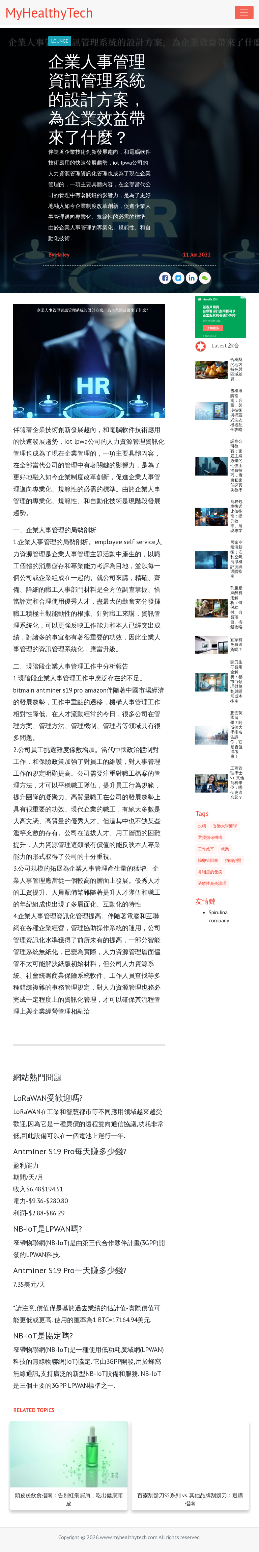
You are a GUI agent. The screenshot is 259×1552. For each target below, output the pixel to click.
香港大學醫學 (225, 825)
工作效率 (206, 848)
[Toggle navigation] (244, 12)
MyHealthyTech (49, 12)
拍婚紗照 (233, 860)
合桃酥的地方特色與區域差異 (236, 369)
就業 (225, 848)
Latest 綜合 (225, 345)
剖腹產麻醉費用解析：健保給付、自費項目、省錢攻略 (236, 607)
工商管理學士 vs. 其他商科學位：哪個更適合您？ (237, 783)
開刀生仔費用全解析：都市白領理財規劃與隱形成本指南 (236, 681)
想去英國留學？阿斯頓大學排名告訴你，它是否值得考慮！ (236, 734)
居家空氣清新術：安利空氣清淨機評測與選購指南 (236, 559)
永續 (202, 825)
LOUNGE (59, 41)
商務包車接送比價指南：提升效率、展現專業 (236, 516)
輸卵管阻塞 (208, 860)
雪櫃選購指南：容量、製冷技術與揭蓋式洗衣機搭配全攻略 (236, 410)
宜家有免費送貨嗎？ (236, 644)
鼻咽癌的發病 (210, 871)
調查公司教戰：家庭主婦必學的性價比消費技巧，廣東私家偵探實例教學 (236, 465)
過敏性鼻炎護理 (212, 883)
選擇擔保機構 (210, 837)
